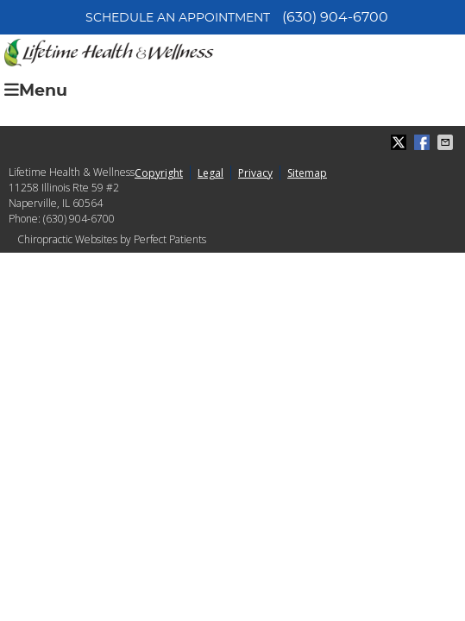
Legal (210, 173)
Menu (35, 90)
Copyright (159, 173)
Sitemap (307, 173)
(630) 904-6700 (335, 17)
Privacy (255, 173)
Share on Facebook (423, 142)
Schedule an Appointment (177, 18)
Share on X (400, 142)
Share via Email (446, 142)
